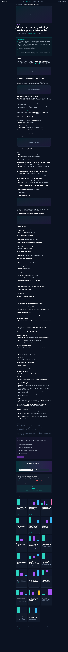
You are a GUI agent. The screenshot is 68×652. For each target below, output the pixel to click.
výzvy (27, 110)
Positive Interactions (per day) (21, 480)
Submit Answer (20, 456)
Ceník (38, 1)
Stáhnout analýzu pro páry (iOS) (26, 469)
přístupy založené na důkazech (37, 63)
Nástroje (34, 1)
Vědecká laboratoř (28, 1)
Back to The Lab (19, 628)
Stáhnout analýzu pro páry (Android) (41, 469)
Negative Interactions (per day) (39, 480)
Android (64, 1)
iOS (60, 1)
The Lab (17, 4)
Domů (23, 1)
